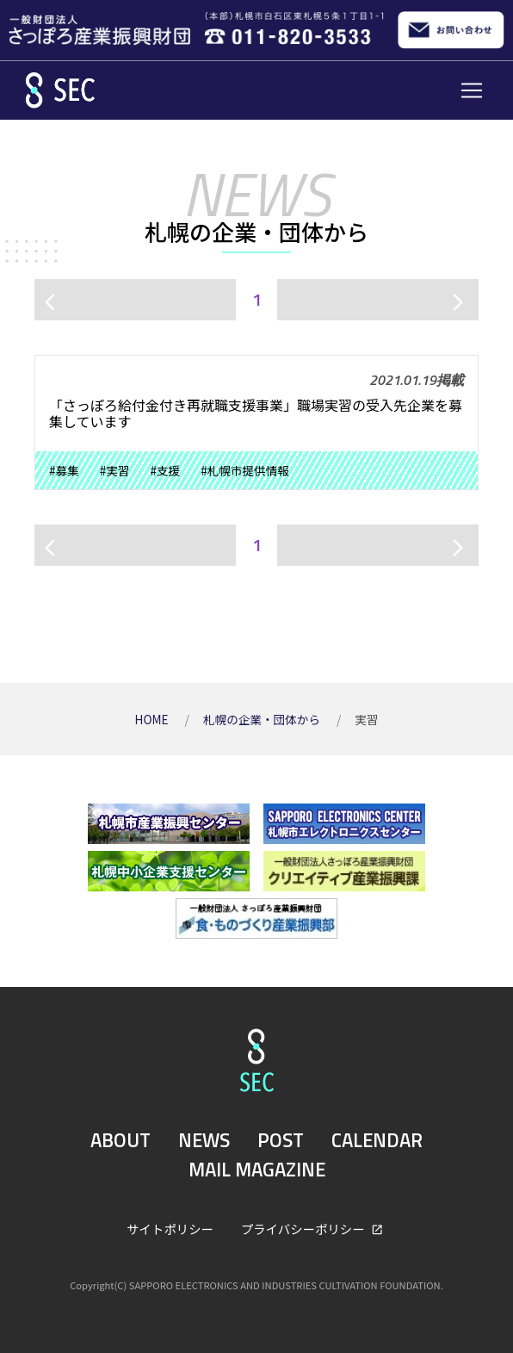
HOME (153, 719)
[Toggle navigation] (472, 90)
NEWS (204, 1140)
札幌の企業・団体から (263, 719)
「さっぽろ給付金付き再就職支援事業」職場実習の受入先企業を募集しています (255, 412)
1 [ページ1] (257, 299)
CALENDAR (377, 1140)
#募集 (64, 470)
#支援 (165, 470)
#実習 (115, 470)
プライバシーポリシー (304, 1229)
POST (280, 1140)
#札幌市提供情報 (245, 470)
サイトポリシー (170, 1229)
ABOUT (120, 1140)
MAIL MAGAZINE (257, 1169)
